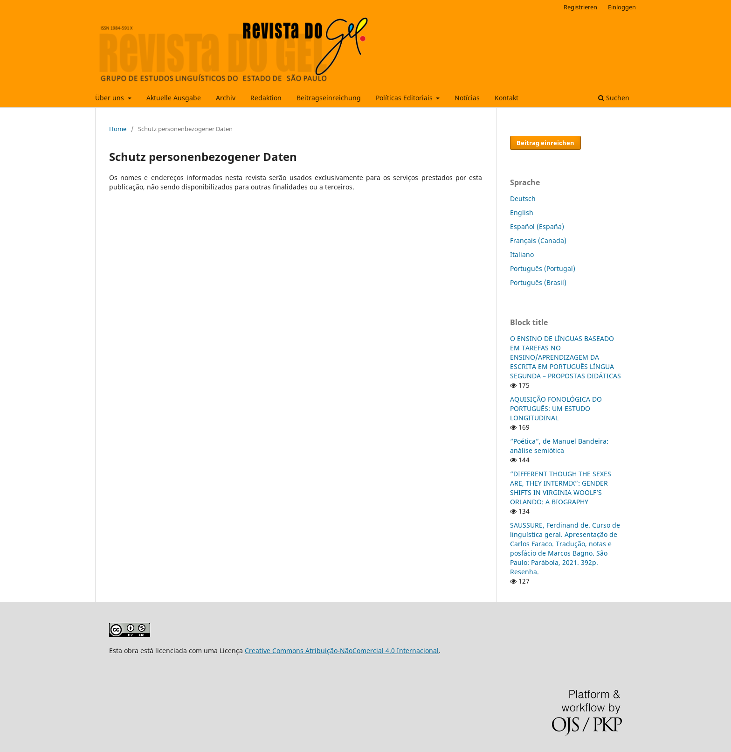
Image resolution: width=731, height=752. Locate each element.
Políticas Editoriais (405, 97)
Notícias (467, 97)
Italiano (522, 254)
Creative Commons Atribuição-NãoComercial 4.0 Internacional (342, 650)
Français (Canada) (538, 240)
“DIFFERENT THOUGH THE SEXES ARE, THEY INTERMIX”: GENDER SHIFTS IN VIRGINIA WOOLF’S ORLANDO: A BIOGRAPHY (560, 487)
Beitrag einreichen (545, 143)
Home (117, 129)
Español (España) (537, 226)
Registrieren (580, 7)
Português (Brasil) (538, 282)
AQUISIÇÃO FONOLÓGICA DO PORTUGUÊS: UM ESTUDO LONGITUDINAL (556, 408)
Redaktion (266, 97)
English (521, 212)
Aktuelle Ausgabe (173, 97)
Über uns (110, 97)
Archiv (225, 97)
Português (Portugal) (542, 268)
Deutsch (523, 198)
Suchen (613, 97)
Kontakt (506, 97)
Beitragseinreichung (329, 97)
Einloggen (622, 7)
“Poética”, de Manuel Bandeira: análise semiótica (559, 446)
